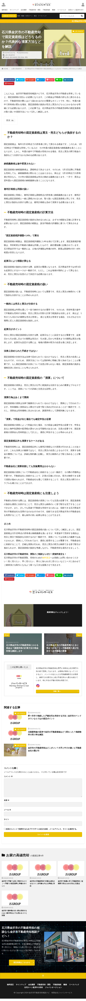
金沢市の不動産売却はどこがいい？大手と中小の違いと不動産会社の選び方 (54, 750)
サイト (6, 820)
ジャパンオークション (53, 990)
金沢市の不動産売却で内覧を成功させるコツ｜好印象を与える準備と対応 (42, 884)
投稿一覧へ (57, 692)
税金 (22, 57)
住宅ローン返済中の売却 (33, 990)
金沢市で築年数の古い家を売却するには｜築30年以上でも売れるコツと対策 (14, 914)
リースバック (69, 10)
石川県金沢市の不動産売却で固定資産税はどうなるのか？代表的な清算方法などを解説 (53, 68)
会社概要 (26, 10)
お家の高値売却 (10, 55)
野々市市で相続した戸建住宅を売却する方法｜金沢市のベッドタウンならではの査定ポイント (54, 718)
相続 (19, 16)
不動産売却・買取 (38, 10)
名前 (6, 801)
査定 (37, 16)
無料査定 (5, 10)
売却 (19, 57)
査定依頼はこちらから (21, 964)
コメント (8, 777)
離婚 (60, 10)
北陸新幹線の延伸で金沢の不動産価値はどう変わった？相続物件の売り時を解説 (54, 734)
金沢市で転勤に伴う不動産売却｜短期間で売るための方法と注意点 (70, 883)
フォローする (58, 615)
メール (7, 811)
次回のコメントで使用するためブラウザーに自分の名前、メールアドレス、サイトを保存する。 (42, 830)
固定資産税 (13, 57)
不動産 (7, 57)
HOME (6, 69)
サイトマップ (16, 10)
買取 (26, 57)
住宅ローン (30, 16)
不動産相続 (52, 10)
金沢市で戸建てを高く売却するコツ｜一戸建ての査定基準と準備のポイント (14, 884)
